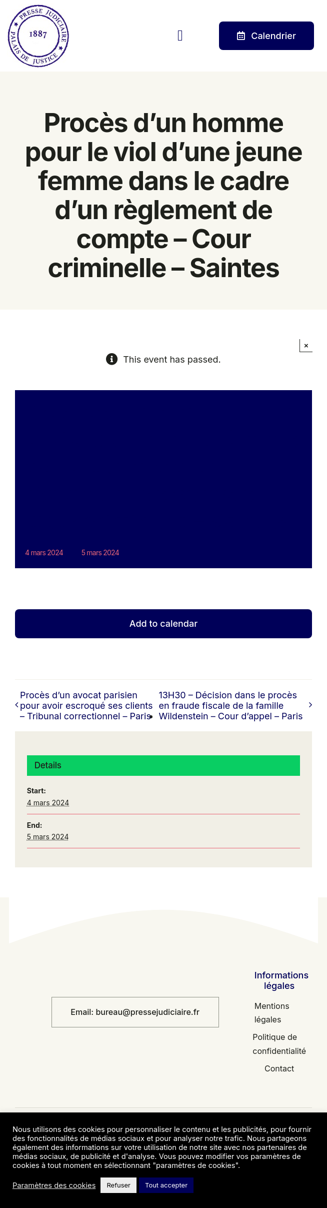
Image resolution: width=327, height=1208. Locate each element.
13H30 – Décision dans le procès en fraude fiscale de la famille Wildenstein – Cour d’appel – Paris (230, 705)
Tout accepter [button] (166, 1185)
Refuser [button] (118, 1185)
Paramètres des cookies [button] (54, 1185)
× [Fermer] (306, 345)
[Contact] (266, 36)
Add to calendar (164, 623)
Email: (83, 1012)
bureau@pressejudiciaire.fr (148, 1012)
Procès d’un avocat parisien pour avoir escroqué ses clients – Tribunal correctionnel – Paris (86, 705)
